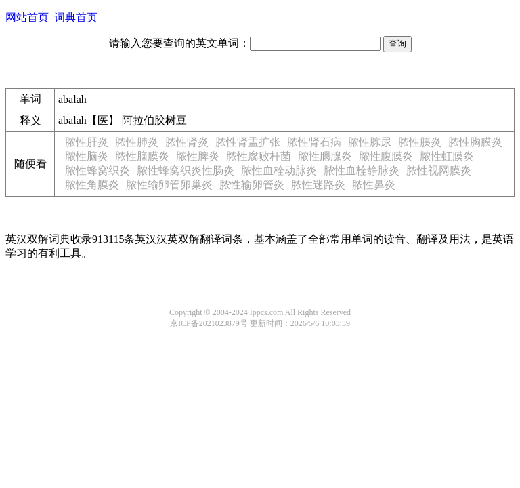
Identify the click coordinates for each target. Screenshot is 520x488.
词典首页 (76, 17)
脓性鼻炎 (373, 184)
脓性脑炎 (86, 156)
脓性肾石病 (314, 142)
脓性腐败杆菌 (258, 156)
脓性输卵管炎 (251, 184)
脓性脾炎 (197, 156)
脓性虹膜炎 (447, 156)
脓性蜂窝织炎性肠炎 (185, 170)
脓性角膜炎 (92, 184)
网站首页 (27, 17)
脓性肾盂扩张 (247, 142)
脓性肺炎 (136, 142)
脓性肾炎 (187, 142)
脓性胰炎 (419, 142)
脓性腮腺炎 (325, 156)
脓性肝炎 (86, 142)
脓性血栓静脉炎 (361, 170)
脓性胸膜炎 (475, 142)
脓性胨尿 (369, 142)
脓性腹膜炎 (386, 156)
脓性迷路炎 (318, 184)
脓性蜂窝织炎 (97, 170)
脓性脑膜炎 (142, 156)
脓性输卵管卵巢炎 (169, 184)
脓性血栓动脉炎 (279, 170)
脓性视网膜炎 (438, 170)
